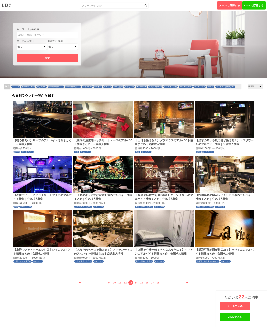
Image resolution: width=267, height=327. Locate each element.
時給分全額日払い (55, 87)
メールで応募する (229, 5)
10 (114, 282)
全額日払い (41, 87)
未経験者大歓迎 (28, 87)
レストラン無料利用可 (225, 87)
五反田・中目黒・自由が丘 (207, 261)
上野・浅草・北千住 (83, 207)
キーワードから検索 (28, 29)
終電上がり (87, 87)
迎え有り (107, 87)
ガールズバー (27, 152)
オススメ (15, 87)
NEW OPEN (141, 87)
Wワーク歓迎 (199, 87)
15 (141, 282)
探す (47, 58)
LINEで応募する (254, 5)
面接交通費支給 (155, 87)
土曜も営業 (118, 87)
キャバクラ (85, 152)
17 (152, 282)
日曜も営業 (129, 87)
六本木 (17, 152)
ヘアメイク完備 (170, 87)
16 (147, 282)
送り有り (98, 87)
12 (125, 282)
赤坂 (76, 152)
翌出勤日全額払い (72, 87)
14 (136, 282)
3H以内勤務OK (185, 87)
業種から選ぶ (55, 41)
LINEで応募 (242, 316)
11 (120, 282)
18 (158, 282)
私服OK (210, 87)
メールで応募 (242, 306)
